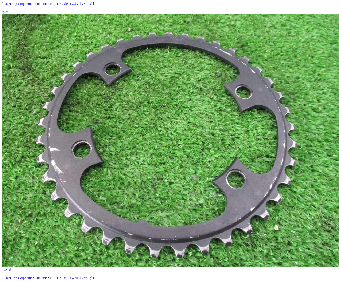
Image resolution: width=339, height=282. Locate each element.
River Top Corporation (19, 3)
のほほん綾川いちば (77, 3)
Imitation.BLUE (48, 3)
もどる (7, 12)
